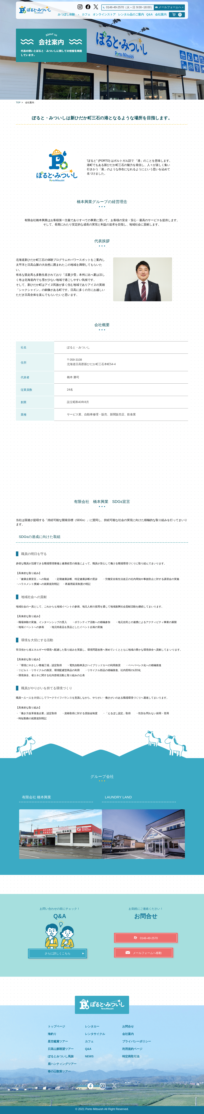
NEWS (89, 1056)
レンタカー (92, 1026)
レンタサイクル (95, 1034)
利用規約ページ (132, 1049)
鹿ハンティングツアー (62, 1063)
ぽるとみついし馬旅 (61, 1056)
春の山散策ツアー (59, 1071)
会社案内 (161, 14)
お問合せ (128, 1026)
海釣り (52, 1034)
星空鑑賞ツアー (58, 1041)
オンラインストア (104, 14)
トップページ (56, 1026)
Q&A (149, 14)
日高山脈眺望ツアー (61, 1049)
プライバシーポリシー (136, 1041)
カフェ (86, 14)
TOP (18, 102)
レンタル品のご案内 (131, 14)
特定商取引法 (130, 1056)
